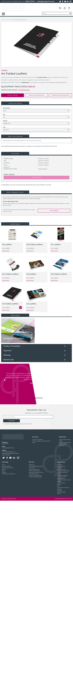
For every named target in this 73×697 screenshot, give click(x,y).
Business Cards (61, 466)
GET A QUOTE (54, 210)
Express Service (63, 444)
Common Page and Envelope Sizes (41, 441)
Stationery (59, 490)
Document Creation (37, 439)
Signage (59, 489)
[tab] (36, 346)
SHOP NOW (5, 251)
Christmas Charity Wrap (63, 470)
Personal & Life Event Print (64, 479)
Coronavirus (32, 467)
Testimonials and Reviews (8, 473)
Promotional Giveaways (63, 487)
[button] (4, 380)
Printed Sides (6, 108)
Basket (69, 8)
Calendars (59, 467)
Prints (58, 486)
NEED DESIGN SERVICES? (36, 95)
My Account (64, 8)
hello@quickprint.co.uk (45, 1)
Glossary (4, 472)
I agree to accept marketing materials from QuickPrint (18, 423)
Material (5, 120)
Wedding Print (61, 478)
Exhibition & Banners (62, 475)
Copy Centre (62, 445)
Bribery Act (32, 464)
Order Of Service (61, 483)
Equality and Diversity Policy (36, 472)
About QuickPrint (6, 466)
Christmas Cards (61, 469)
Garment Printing (61, 476)
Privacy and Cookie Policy (35, 476)
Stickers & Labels (61, 492)
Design (61, 441)
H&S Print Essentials (62, 472)
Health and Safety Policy (35, 475)
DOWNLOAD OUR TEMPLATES (60, 95)
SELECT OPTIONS (12, 95)
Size (4, 114)
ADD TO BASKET (36, 177)
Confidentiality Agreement (35, 466)
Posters (59, 484)
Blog (3, 470)
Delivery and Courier (34, 469)
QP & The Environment (8, 467)
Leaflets (9, 19)
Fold (4, 127)
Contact (60, 8)
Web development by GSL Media (63, 498)
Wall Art (59, 493)
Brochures (59, 464)
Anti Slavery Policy (33, 473)
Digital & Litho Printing (65, 442)
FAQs (33, 442)
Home (3, 19)
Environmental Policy (34, 470)
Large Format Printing (64, 439)
